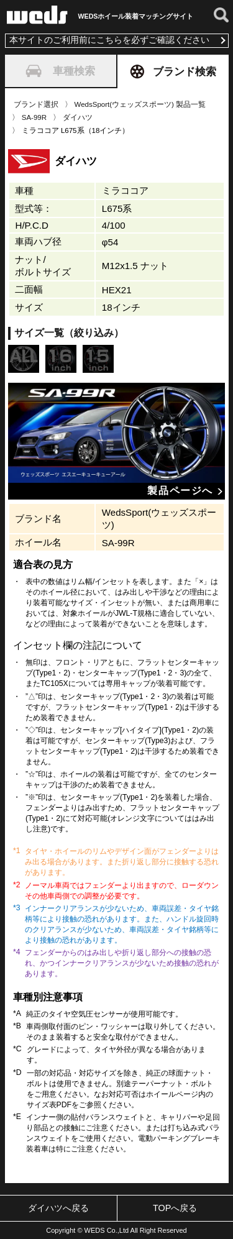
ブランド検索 (173, 71)
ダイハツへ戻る (58, 1208)
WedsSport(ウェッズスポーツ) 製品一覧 (140, 104)
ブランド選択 (36, 104)
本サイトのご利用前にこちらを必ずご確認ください (109, 40)
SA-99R (34, 117)
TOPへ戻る (175, 1208)
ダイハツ (78, 117)
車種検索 (60, 71)
